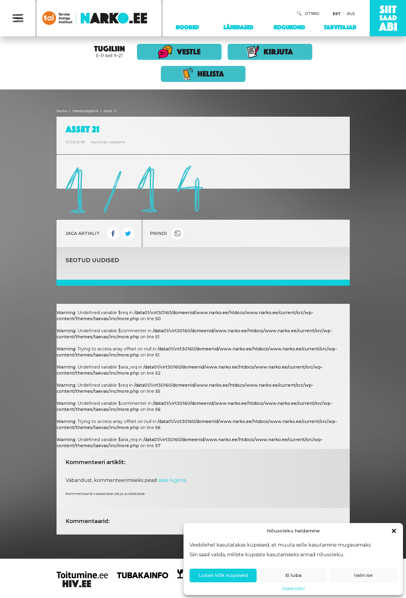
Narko (62, 111)
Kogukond (289, 27)
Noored (187, 27)
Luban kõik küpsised (223, 575)
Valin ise (363, 575)
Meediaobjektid (85, 111)
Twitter (128, 233)
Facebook (113, 233)
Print (177, 233)
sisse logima (172, 480)
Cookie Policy (293, 588)
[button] (394, 531)
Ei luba (293, 575)
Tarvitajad (340, 27)
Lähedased (238, 27)
